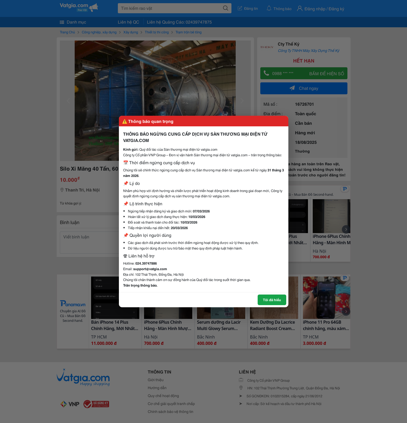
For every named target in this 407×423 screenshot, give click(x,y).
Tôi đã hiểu (272, 299)
